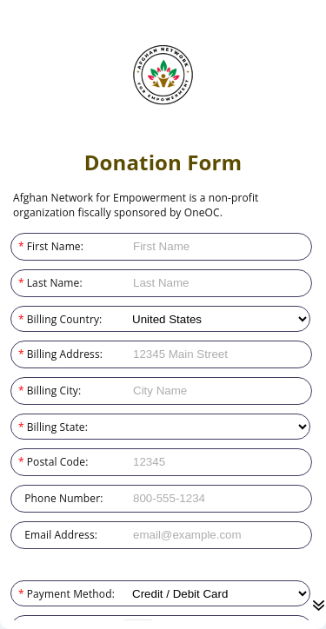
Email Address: (18, 534)
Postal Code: (18, 461)
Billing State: (18, 427)
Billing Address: (18, 354)
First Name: (18, 246)
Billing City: (18, 390)
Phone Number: (18, 498)
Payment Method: (18, 593)
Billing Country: (18, 319)
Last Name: (18, 282)
